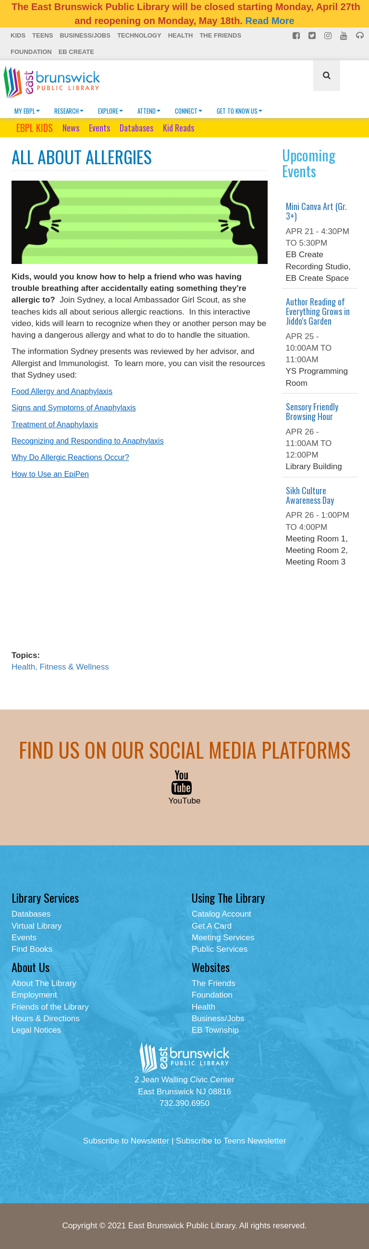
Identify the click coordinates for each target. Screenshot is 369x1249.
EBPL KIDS (34, 127)
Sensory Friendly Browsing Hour (312, 411)
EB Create (76, 51)
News (70, 127)
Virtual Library (37, 926)
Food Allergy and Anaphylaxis (62, 391)
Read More (269, 20)
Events (99, 127)
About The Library (44, 983)
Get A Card (212, 926)
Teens (42, 35)
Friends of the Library (50, 1007)
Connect (188, 111)
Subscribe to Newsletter (126, 1140)
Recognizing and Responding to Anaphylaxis (88, 441)
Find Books (32, 949)
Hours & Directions (46, 1018)
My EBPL (27, 111)
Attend (148, 111)
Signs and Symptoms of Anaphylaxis (74, 408)
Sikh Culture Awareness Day (310, 495)
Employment (34, 994)
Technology (139, 35)
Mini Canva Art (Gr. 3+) (316, 211)
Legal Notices (36, 1030)
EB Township (215, 1030)
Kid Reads (178, 127)
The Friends (220, 35)
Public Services (219, 949)
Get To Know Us (239, 111)
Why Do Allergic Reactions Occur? (70, 457)
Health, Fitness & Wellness (60, 666)
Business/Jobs (85, 35)
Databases (136, 127)
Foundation (31, 51)
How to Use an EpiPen (50, 474)
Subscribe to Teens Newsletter (231, 1140)
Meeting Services (223, 937)
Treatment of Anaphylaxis (55, 425)
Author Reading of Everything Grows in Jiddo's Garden (318, 311)
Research (69, 111)
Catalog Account (221, 914)
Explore (110, 111)
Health (180, 35)
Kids (18, 35)
